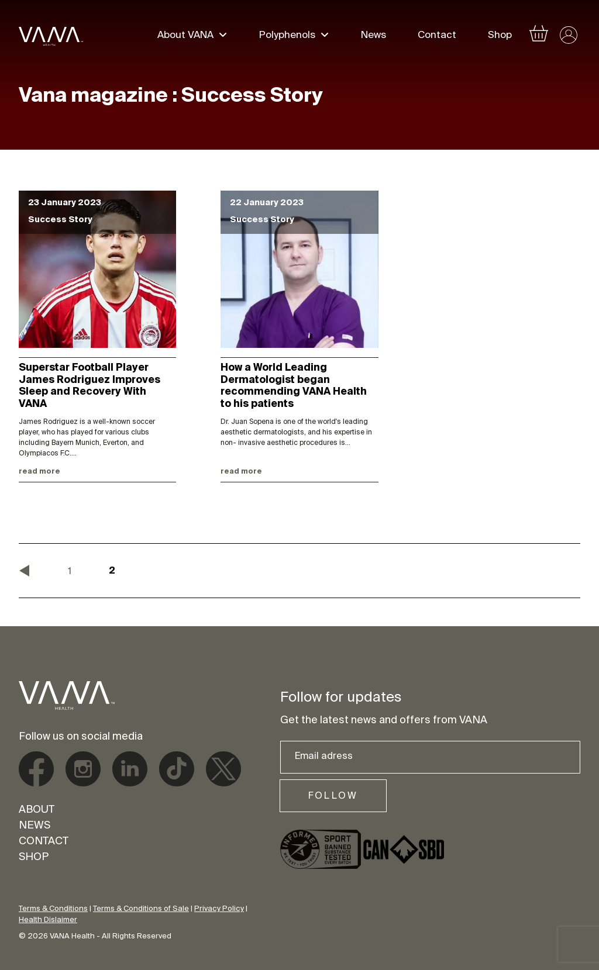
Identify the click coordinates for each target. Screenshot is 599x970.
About (36, 810)
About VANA (185, 36)
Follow (333, 796)
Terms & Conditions (53, 909)
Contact (437, 36)
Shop (500, 36)
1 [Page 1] (69, 572)
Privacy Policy (219, 909)
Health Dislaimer (48, 920)
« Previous (24, 571)
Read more (39, 472)
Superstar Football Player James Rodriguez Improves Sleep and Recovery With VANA (89, 386)
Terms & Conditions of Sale (141, 909)
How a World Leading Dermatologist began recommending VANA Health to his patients (294, 386)
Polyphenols (287, 36)
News (373, 36)
